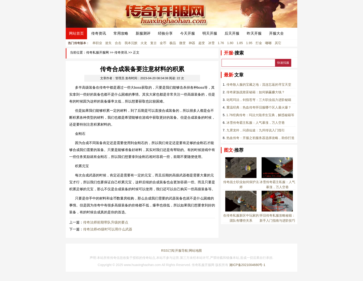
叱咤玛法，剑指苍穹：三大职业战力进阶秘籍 (258, 100)
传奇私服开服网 (97, 52)
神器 (192, 43)
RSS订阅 (167, 250)
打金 (259, 43)
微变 (182, 43)
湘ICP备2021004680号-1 (247, 265)
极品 (172, 43)
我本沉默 (131, 43)
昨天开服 (254, 33)
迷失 (108, 43)
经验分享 (165, 33)
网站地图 (195, 250)
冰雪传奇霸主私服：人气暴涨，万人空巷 (255, 122)
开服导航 (181, 250)
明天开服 (209, 33)
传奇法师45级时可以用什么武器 (107, 229)
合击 (118, 43)
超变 (201, 43)
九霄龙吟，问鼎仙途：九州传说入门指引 (255, 130)
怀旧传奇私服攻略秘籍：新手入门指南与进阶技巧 (277, 215)
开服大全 (276, 33)
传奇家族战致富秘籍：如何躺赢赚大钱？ (255, 92)
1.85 (240, 43)
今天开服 (187, 33)
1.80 (230, 43)
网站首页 (76, 33)
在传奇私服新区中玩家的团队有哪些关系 (241, 215)
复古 (153, 43)
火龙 (144, 43)
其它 (278, 43)
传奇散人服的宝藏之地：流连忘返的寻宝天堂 (258, 84)
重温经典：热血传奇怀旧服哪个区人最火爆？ (258, 107)
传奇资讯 (98, 33)
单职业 (97, 43)
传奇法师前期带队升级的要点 (105, 222)
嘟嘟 (268, 43)
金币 (163, 43)
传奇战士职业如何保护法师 (241, 182)
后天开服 (232, 33)
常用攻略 (120, 33)
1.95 (249, 43)
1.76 (221, 43)
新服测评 (143, 33)
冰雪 (211, 43)
